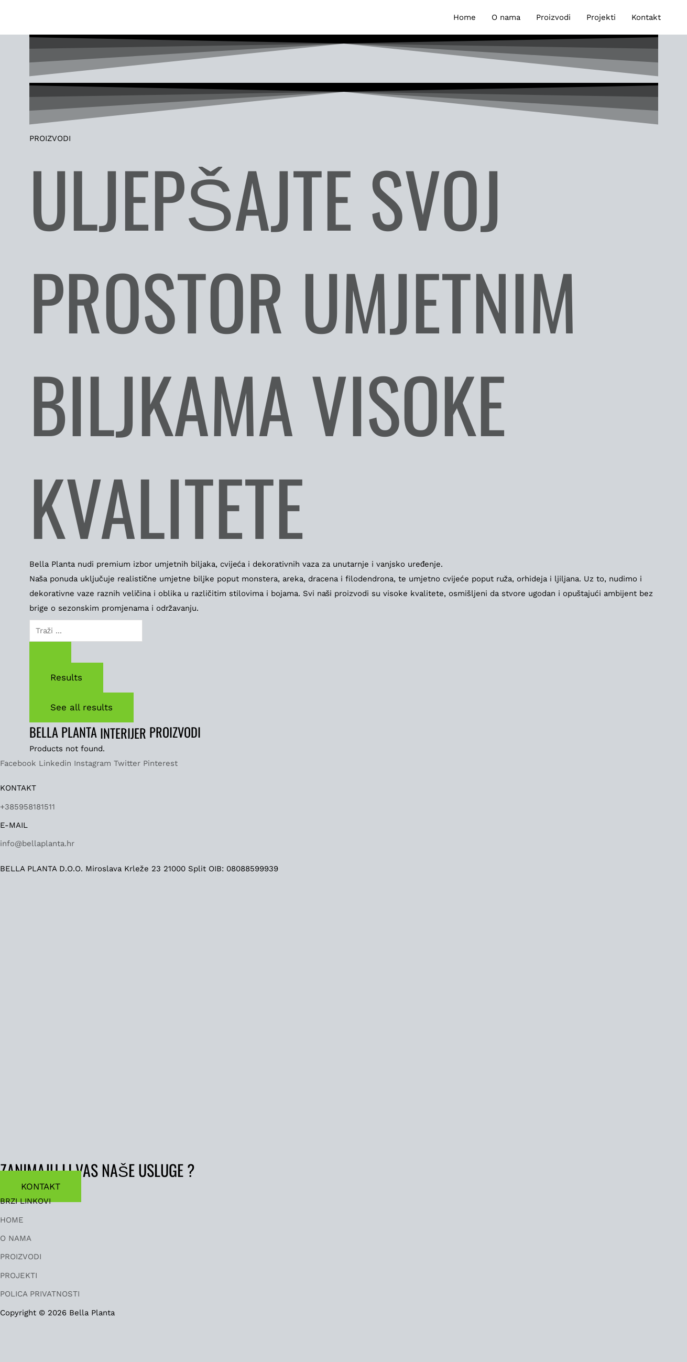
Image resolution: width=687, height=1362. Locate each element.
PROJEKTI (18, 1275)
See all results (81, 707)
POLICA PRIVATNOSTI (40, 1294)
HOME (12, 1220)
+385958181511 (27, 807)
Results (66, 677)
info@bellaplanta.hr (37, 843)
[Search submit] (50, 652)
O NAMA (15, 1238)
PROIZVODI (20, 1256)
